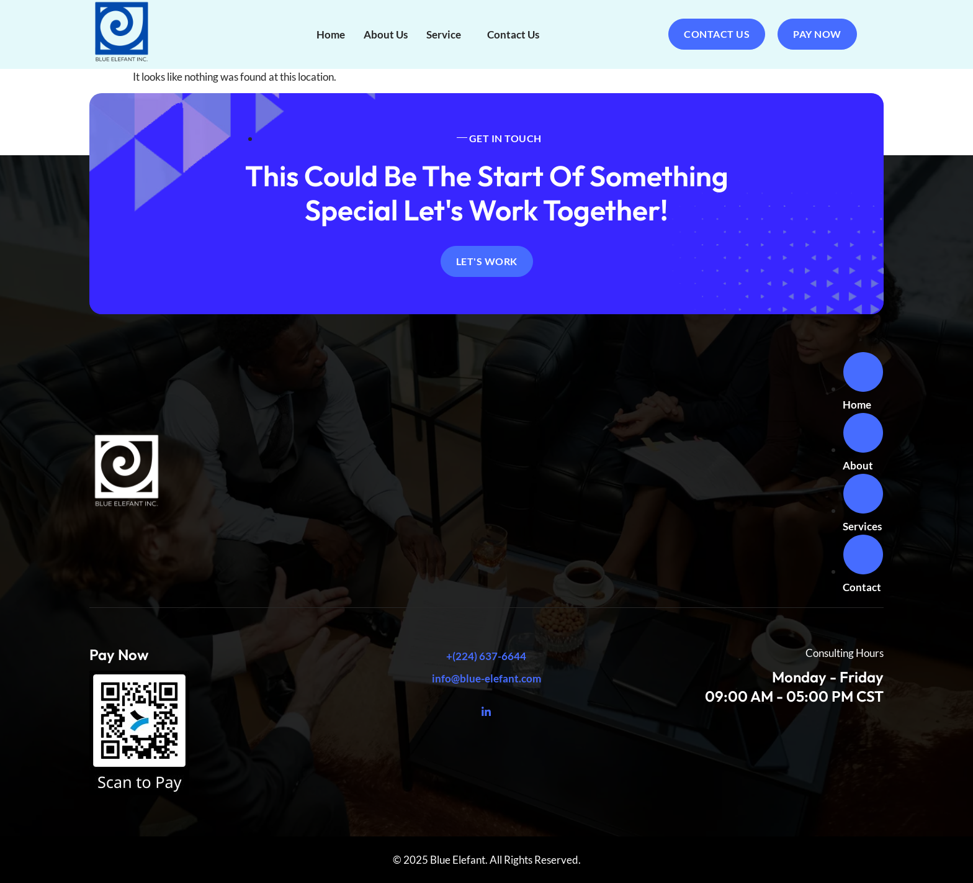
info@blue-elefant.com (486, 678)
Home (330, 34)
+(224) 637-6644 (486, 656)
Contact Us (513, 34)
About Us (386, 34)
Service (443, 34)
